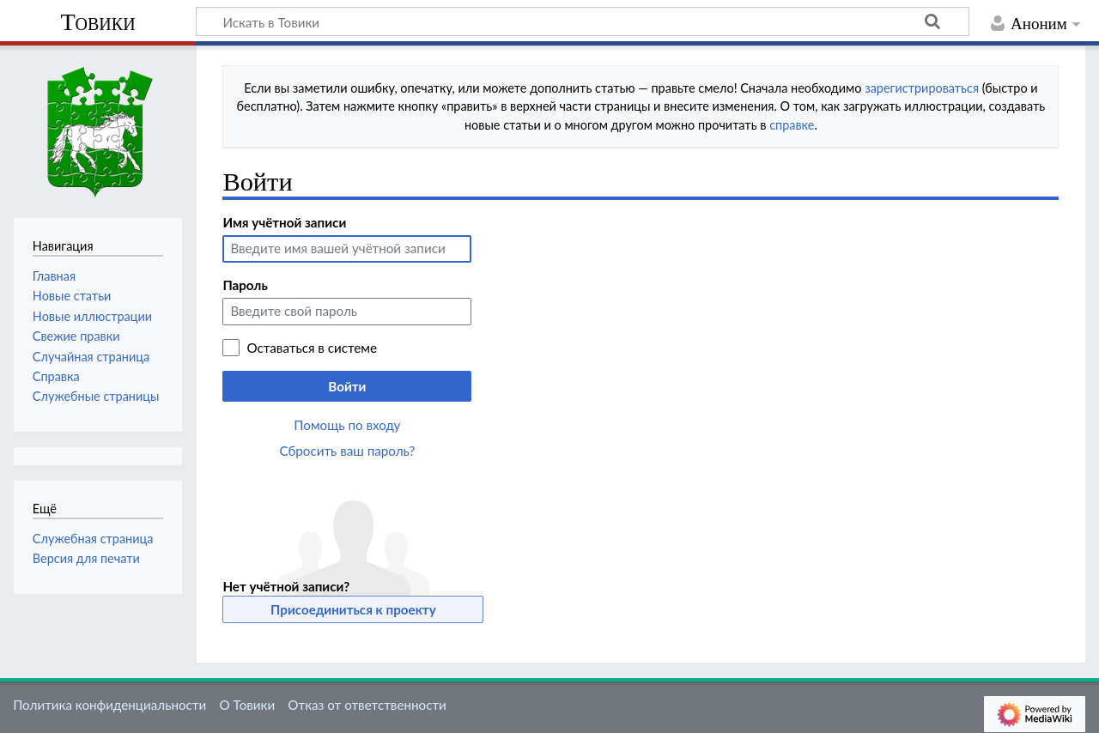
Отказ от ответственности (367, 704)
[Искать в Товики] (582, 21)
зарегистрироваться (922, 88)
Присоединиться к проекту (353, 609)
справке (791, 125)
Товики (97, 22)
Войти (347, 386)
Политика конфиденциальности (109, 704)
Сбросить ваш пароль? (348, 450)
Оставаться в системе (311, 347)
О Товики (247, 704)
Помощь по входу (347, 425)
